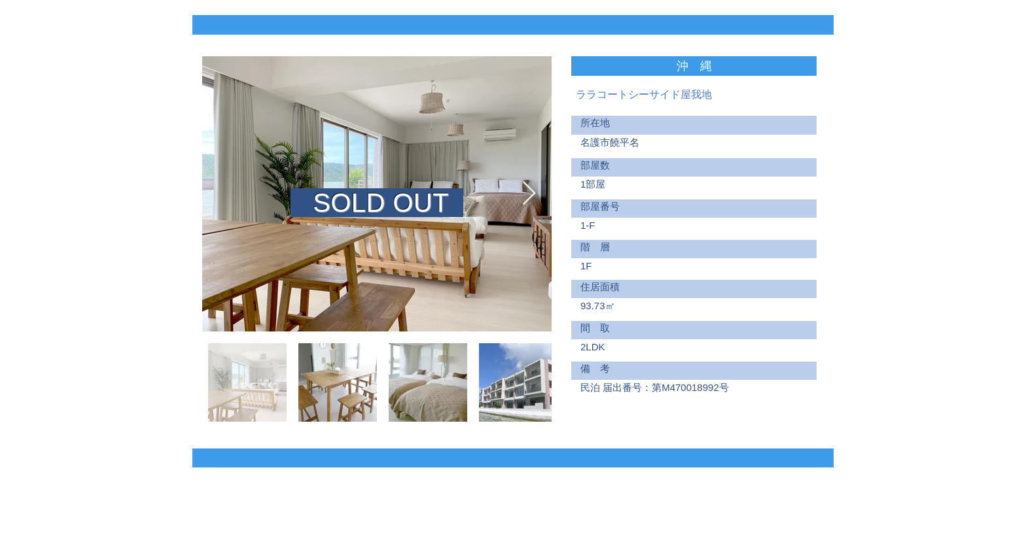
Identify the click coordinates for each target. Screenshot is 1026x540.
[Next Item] (529, 194)
